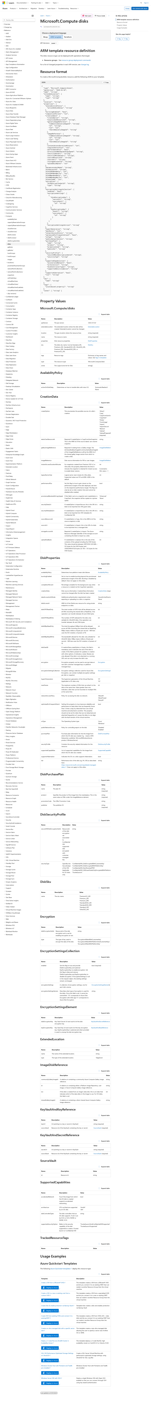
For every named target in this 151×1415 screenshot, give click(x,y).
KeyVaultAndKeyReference (99, 1028)
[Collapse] (32, 16)
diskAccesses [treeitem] (12, 235)
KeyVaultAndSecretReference (100, 1021)
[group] (75, 479)
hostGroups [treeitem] (11, 253)
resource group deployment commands (76, 60)
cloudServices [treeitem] (12, 228)
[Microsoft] (4, 2)
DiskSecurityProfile (104, 744)
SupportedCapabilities (105, 750)
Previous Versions (19, 1409)
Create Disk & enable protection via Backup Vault (57, 1306)
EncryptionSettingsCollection (107, 671)
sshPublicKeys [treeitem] (12, 278)
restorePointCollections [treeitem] (15, 269)
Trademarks (87, 1409)
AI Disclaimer (7, 1409)
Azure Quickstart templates (60, 1268)
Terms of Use (76, 1409)
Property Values (122, 25)
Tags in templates (100, 358)
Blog (28, 1409)
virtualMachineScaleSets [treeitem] (15, 287)
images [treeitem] (10, 259)
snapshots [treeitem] (11, 275)
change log (85, 64)
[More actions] (109, 15)
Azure (48, 16)
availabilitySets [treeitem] (12, 219)
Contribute (37, 1409)
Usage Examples (122, 28)
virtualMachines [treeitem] (13, 281)
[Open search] (141, 3)
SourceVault (97, 1128)
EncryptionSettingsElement (100, 985)
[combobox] (19, 20)
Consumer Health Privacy (60, 1409)
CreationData (102, 591)
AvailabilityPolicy (103, 572)
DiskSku (90, 345)
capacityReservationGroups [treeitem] (16, 222)
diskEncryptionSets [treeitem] (14, 241)
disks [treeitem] (9, 244)
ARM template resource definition (128, 20)
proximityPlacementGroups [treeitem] (16, 266)
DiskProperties (92, 341)
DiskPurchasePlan (103, 734)
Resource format (122, 22)
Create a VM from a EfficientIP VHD (52, 1283)
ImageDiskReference (106, 448)
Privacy (46, 1409)
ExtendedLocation (93, 327)
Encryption (101, 662)
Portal (127, 8)
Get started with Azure (140, 8)
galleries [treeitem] (10, 247)
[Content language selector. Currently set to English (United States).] (12, 1403)
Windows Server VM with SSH (51, 1378)
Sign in (146, 3)
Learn (42, 16)
